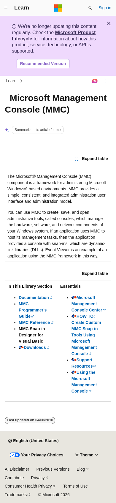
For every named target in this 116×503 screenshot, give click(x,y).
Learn (11, 81)
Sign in (104, 7)
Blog (81, 469)
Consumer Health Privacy (28, 486)
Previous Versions (52, 469)
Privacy (38, 477)
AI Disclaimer (17, 469)
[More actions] (106, 81)
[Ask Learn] (95, 81)
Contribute (14, 477)
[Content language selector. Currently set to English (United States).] (33, 441)
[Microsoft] (58, 8)
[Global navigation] (6, 8)
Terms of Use (75, 486)
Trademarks (16, 494)
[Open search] (90, 8)
